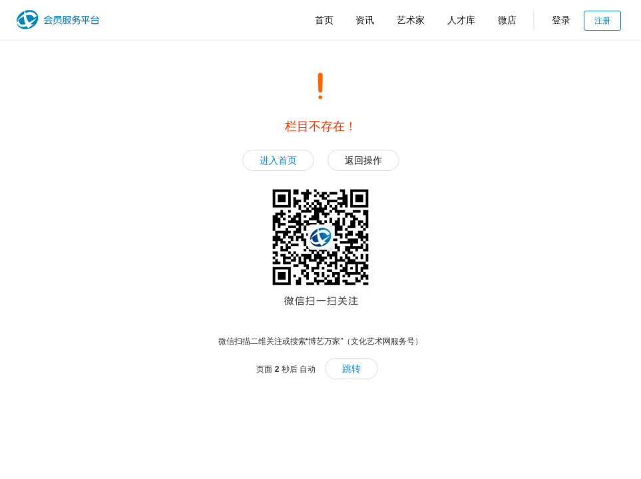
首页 (324, 20)
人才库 (461, 20)
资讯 (364, 20)
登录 (561, 20)
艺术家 (411, 20)
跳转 (351, 368)
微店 (507, 20)
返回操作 (363, 160)
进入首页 (278, 160)
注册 (602, 20)
